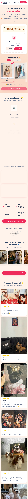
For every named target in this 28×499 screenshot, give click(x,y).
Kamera (9, 48)
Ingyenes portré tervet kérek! (14, 221)
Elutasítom (16, 2)
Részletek (5, 3)
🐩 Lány (18, 60)
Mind (9, 60)
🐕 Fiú (13, 60)
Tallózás (18, 48)
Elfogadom (23, 2)
